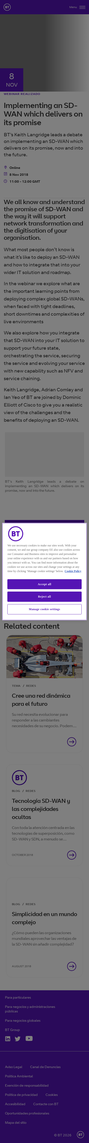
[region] (44, 571)
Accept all (44, 584)
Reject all (44, 596)
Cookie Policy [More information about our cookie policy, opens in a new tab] (73, 571)
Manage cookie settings (44, 609)
